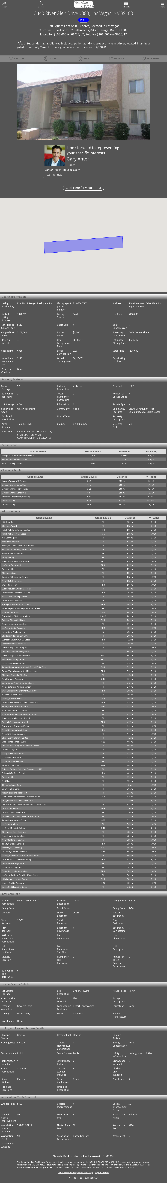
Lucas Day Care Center (12, 757)
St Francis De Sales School (13, 773)
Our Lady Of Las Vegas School (15, 722)
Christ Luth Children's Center (15, 737)
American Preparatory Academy (16, 496)
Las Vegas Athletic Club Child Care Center (20, 855)
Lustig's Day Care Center (13, 753)
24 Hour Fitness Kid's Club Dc (15, 710)
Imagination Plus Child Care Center (17, 800)
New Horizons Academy (12, 679)
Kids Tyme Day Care (10, 541)
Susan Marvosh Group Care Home (16, 588)
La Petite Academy (10, 824)
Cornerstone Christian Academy (16, 592)
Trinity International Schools (15, 706)
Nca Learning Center (11, 537)
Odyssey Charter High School (15, 488)
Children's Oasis (9, 573)
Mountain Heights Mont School (16, 718)
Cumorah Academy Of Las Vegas (16, 639)
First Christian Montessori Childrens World (21, 796)
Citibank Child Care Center (13, 812)
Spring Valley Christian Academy (16, 616)
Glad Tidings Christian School (15, 741)
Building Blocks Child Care (13, 620)
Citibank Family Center (12, 808)
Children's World (9, 526)
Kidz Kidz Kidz (8, 522)
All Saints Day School (11, 765)
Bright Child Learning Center (15, 887)
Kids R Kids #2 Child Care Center (16, 530)
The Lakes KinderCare (11, 785)
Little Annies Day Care (12, 867)
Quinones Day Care (10, 749)
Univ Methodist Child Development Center (21, 816)
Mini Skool (6, 781)
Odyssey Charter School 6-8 (14, 492)
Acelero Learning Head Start (14, 792)
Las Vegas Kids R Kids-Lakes (14, 698)
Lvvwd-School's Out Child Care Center (18, 683)
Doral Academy (8, 504)
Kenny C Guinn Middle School (15, 459)
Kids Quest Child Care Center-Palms (18, 545)
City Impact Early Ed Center (14, 832)
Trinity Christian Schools (13, 843)
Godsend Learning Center (13, 863)
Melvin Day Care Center (12, 694)
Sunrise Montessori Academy (14, 624)
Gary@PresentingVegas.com (62, 169)
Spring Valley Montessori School (16, 604)
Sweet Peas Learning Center (14, 596)
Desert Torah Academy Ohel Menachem (19, 671)
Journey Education (10, 612)
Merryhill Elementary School (15, 730)
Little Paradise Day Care (12, 761)
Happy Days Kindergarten (13, 632)
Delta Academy (8, 500)
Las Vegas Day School (11, 565)
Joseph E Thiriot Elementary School (18, 455)
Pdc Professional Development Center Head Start (24, 804)
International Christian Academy (16, 859)
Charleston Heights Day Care (15, 635)
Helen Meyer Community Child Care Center (21, 608)
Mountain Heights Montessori (15, 561)
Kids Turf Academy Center (13, 659)
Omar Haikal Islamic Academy (15, 871)
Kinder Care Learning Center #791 (17, 549)
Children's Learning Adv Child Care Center (20, 745)
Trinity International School (14, 820)
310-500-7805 (80, 303)
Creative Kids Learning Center (15, 577)
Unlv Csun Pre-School (11, 788)
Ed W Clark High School (12, 463)
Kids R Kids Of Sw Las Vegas (14, 533)
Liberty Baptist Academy (13, 883)
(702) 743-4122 (53, 174)
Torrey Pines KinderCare (12, 553)
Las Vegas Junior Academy (13, 628)
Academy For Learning (12, 847)
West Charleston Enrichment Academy (19, 690)
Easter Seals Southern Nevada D (16, 643)
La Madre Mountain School (13, 828)
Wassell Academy (9, 584)
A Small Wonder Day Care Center (16, 686)
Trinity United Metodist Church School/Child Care (24, 667)
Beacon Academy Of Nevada (14, 481)
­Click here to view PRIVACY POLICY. (119, 1167)
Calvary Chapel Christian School (16, 655)
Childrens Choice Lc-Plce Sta (14, 675)
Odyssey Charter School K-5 (14, 485)
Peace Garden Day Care (12, 600)
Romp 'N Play (8, 557)
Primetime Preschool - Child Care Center (20, 702)
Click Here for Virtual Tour (83, 188)
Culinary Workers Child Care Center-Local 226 (22, 769)
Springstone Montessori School (16, 726)
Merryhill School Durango (13, 734)
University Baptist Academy (14, 851)
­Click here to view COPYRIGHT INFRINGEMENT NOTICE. (78, 1167)
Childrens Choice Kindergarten (15, 651)
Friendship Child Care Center (14, 836)
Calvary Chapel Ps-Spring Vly (14, 647)
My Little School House (12, 581)
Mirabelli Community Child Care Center (19, 714)
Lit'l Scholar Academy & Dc (13, 663)
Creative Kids (8, 569)
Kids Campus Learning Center (15, 879)
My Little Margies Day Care (13, 839)
